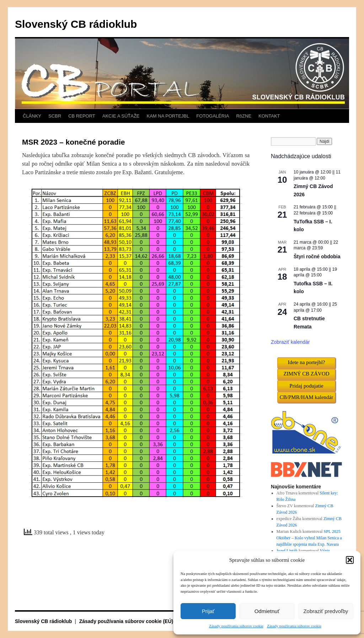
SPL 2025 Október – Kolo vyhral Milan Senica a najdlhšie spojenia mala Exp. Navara (309, 538)
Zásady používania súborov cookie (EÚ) (126, 621)
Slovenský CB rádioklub (76, 24)
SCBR (54, 116)
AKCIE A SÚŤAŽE (121, 116)
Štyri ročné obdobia (317, 256)
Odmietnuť (267, 611)
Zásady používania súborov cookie (236, 626)
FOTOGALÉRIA (212, 116)
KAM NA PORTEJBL (168, 116)
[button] (349, 560)
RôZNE (243, 116)
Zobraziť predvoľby (325, 611)
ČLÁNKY (32, 116)
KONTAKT (269, 116)
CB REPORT (81, 116)
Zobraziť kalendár (290, 342)
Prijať (208, 611)
